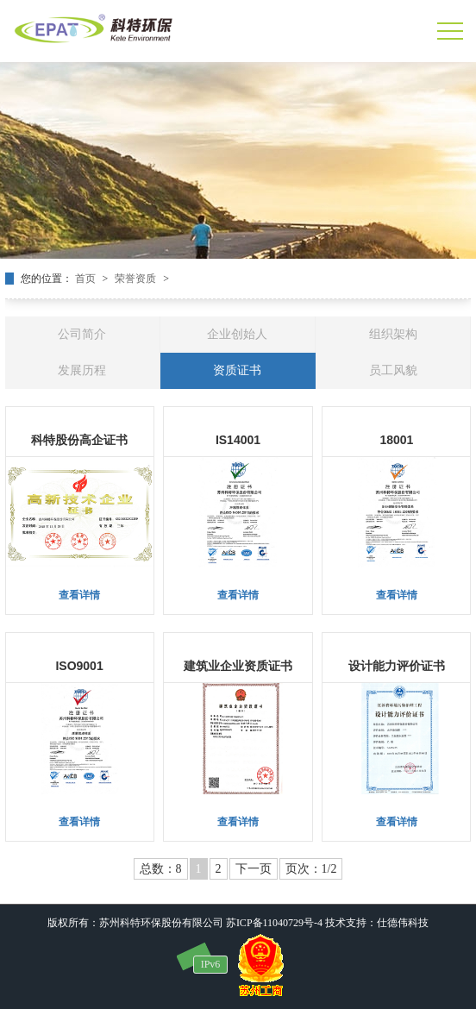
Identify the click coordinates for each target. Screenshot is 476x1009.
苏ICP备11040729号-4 (274, 923)
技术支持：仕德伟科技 (377, 923)
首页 (86, 279)
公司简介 (82, 334)
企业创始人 (237, 334)
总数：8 (161, 868)
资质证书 (237, 370)
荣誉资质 (137, 279)
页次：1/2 (311, 868)
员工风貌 (393, 370)
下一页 (253, 868)
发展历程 (82, 370)
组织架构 (393, 334)
